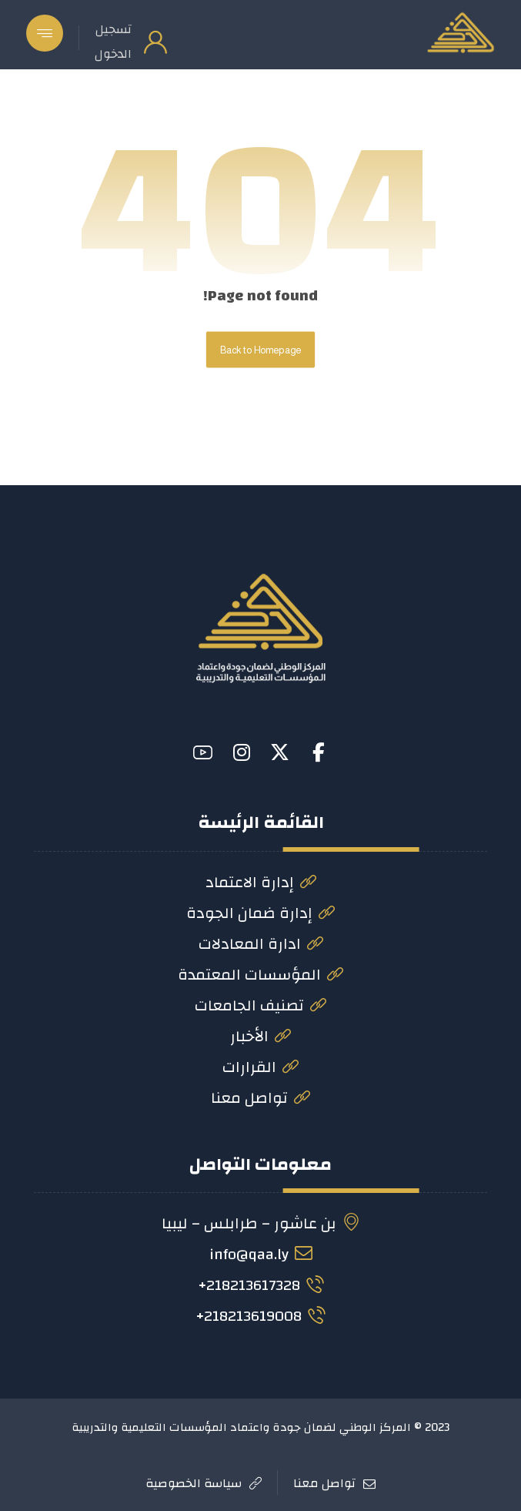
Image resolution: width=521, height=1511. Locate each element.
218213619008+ (260, 1316)
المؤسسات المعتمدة (260, 974)
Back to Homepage (260, 349)
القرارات (260, 1067)
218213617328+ (261, 1285)
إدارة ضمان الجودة (260, 913)
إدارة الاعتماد (260, 882)
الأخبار (260, 1036)
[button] (44, 33)
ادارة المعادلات (261, 944)
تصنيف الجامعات (260, 1005)
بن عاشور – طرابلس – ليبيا (261, 1223)
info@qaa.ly (260, 1254)
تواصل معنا (260, 1098)
